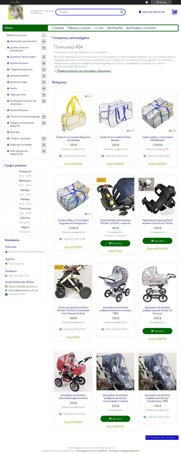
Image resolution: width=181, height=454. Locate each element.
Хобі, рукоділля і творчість (19, 152)
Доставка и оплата (141, 28)
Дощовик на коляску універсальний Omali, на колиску (157, 310)
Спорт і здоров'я (20, 138)
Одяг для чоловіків (21, 145)
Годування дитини (21, 69)
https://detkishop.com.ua (23, 287)
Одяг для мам (18, 95)
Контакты (115, 28)
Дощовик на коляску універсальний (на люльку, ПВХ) (115, 310)
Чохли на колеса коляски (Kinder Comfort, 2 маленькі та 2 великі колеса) (73, 310)
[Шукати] (121, 12)
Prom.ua (110, 448)
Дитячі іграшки (19, 63)
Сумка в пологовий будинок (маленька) (73, 138)
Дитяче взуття (19, 76)
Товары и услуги (78, 28)
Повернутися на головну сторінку (84, 71)
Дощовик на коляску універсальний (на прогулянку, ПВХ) (157, 398)
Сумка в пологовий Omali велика (115, 138)
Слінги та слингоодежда (25, 116)
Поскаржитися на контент (91, 451)
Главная (58, 28)
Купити (117, 243)
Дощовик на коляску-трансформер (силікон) (73, 396)
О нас (99, 28)
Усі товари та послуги (160, 437)
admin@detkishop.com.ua (23, 290)
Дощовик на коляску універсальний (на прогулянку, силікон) (115, 398)
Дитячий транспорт (23, 57)
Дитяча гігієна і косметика (19, 49)
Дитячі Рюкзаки (19, 110)
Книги (13, 88)
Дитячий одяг (18, 82)
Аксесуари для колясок (23, 41)
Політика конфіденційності (124, 451)
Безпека (15, 132)
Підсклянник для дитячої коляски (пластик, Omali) (157, 222)
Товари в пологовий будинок (22, 124)
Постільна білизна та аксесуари (23, 102)
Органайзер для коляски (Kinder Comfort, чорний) (115, 222)
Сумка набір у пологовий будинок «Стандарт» (73, 222)
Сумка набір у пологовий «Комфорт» (157, 138)
